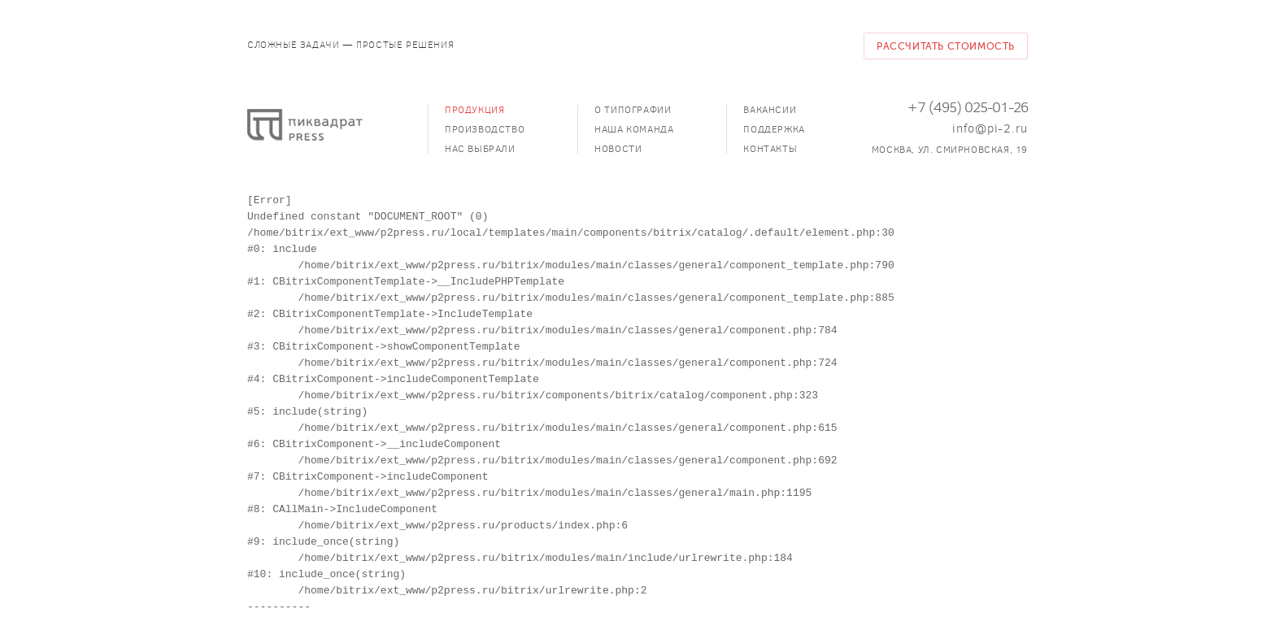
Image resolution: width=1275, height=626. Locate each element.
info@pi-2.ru (990, 128)
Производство (484, 129)
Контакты (770, 148)
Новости (618, 148)
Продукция (474, 109)
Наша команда (633, 129)
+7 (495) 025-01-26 (967, 107)
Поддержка (773, 129)
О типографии (632, 109)
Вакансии (769, 109)
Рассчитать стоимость (946, 46)
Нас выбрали (480, 148)
